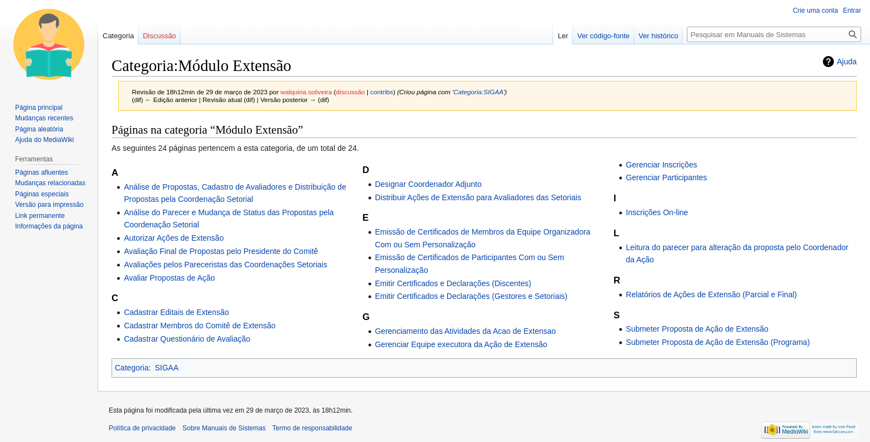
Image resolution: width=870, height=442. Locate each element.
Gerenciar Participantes (666, 177)
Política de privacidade (142, 428)
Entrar (852, 10)
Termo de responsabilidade (312, 428)
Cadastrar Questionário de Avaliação (187, 338)
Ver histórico (659, 36)
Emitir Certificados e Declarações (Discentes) (453, 283)
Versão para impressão (49, 205)
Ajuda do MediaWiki (44, 140)
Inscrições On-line (657, 212)
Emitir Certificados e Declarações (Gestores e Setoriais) (471, 296)
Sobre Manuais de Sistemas (224, 428)
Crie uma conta (815, 10)
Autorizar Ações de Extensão (174, 237)
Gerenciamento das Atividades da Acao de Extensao (465, 331)
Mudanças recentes (44, 118)
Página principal (38, 107)
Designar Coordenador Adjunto (428, 184)
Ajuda (847, 61)
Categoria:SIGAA (478, 91)
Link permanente (39, 216)
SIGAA (167, 367)
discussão (350, 91)
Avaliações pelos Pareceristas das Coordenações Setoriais (225, 264)
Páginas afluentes (41, 172)
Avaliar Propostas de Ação (169, 277)
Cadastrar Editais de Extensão (176, 312)
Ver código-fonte (603, 36)
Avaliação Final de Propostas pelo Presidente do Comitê (221, 251)
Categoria (132, 367)
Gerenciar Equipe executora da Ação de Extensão (461, 344)
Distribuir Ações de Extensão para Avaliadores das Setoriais (478, 197)
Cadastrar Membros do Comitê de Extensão (199, 325)
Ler (563, 36)
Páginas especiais (42, 194)
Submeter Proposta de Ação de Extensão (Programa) (718, 342)
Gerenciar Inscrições (661, 164)
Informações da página (49, 226)
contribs (381, 91)
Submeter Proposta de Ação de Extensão (697, 328)
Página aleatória (39, 129)
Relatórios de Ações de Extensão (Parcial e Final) (711, 294)
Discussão (159, 36)
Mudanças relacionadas (50, 183)
